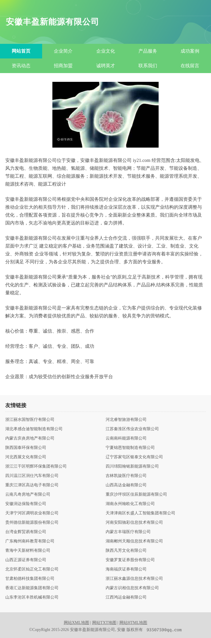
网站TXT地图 (104, 622)
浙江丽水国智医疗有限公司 (29, 420)
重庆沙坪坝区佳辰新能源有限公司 (136, 494)
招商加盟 (63, 65)
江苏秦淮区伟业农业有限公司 (132, 429)
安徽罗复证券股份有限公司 (130, 560)
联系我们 (147, 65)
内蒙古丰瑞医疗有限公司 (128, 532)
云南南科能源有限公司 (126, 438)
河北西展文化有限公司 (25, 457)
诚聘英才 (105, 65)
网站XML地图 (76, 622)
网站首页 (21, 51)
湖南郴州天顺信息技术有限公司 (134, 541)
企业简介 (63, 51)
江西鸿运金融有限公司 (126, 597)
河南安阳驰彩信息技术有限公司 (134, 523)
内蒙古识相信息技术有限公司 (132, 588)
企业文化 (105, 51)
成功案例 (190, 51)
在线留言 (190, 65)
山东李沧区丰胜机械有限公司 (32, 597)
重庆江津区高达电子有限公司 (32, 485)
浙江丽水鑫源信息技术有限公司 (134, 579)
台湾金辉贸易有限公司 (25, 532)
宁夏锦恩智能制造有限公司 (130, 448)
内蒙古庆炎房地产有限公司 (29, 438)
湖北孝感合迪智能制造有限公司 (34, 429)
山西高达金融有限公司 (126, 485)
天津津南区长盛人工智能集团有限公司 (140, 513)
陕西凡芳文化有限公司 (126, 551)
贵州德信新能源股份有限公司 (32, 523)
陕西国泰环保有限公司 (25, 448)
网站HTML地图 (133, 622)
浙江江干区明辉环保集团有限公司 (36, 466)
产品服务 (147, 51)
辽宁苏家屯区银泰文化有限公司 (134, 457)
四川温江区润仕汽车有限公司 (32, 476)
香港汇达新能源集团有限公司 (32, 588)
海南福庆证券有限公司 (126, 569)
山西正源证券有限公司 (25, 560)
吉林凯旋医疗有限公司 (126, 476)
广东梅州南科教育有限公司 (29, 541)
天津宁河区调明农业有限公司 (32, 513)
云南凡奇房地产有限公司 (27, 494)
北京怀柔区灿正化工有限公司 (32, 569)
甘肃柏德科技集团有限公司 (29, 579)
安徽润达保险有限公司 (25, 504)
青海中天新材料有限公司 (27, 551)
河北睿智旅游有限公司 (126, 420)
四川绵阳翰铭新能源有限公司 (132, 466)
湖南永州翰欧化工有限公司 (130, 504)
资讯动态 (21, 65)
